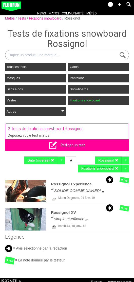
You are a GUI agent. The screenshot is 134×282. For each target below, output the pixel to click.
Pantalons (77, 78)
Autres (35, 111)
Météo (91, 13)
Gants (74, 67)
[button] (119, 4)
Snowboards (79, 89)
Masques (13, 78)
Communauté (73, 13)
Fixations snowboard (45, 18)
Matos (54, 13)
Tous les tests (17, 67)
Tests (22, 18)
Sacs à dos (15, 89)
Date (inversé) (40, 160)
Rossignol (72, 18)
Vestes (11, 100)
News (41, 13)
